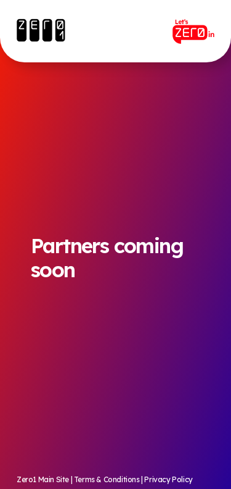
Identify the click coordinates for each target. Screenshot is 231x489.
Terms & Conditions (107, 479)
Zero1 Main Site (43, 479)
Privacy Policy (168, 479)
